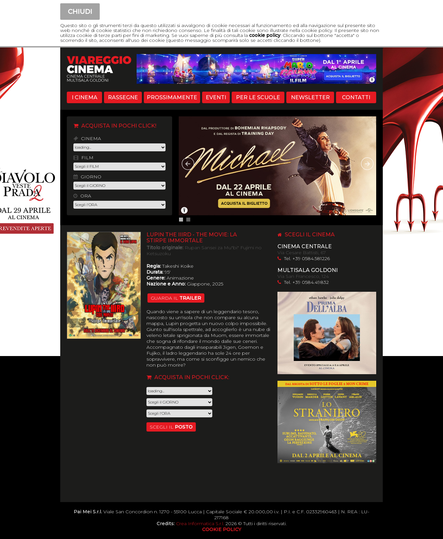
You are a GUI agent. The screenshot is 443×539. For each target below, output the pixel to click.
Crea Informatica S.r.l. (200, 523)
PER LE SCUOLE (258, 97)
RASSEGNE (123, 97)
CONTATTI (356, 97)
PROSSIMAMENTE (172, 97)
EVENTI (216, 97)
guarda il (176, 298)
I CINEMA (84, 97)
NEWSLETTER (310, 97)
